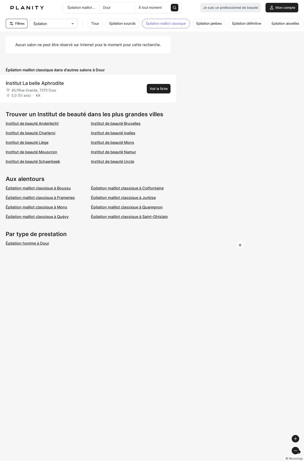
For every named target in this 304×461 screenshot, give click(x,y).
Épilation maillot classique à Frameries (40, 197)
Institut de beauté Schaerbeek (33, 161)
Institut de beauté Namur (113, 152)
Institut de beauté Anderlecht (32, 123)
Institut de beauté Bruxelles (116, 123)
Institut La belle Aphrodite (35, 83)
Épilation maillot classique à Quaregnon (127, 207)
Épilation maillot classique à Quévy (37, 216)
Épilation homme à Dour (27, 243)
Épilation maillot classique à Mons (36, 207)
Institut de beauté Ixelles (113, 133)
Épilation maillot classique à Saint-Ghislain (129, 216)
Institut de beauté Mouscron (31, 152)
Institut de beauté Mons (112, 142)
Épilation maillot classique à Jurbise (123, 197)
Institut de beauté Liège (27, 142)
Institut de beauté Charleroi (30, 133)
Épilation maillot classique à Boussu (38, 188)
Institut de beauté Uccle (112, 161)
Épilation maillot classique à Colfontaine (127, 188)
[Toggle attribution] (299, 457)
